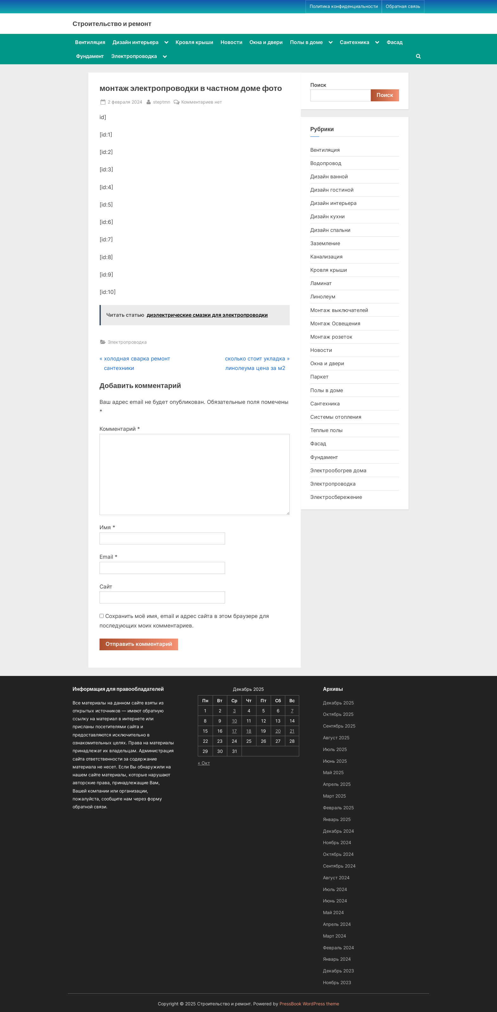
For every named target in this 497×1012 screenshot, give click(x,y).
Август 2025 (336, 737)
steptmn (161, 101)
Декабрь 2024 (338, 831)
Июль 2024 (335, 889)
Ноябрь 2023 (337, 982)
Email (109, 557)
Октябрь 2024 (338, 854)
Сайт (106, 586)
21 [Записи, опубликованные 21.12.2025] (292, 731)
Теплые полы (326, 430)
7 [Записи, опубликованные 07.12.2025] (292, 710)
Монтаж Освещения (335, 323)
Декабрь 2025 (338, 702)
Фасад (395, 42)
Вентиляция (90, 42)
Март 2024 (334, 936)
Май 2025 (333, 772)
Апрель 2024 (337, 924)
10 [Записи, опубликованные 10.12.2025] (234, 720)
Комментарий (120, 429)
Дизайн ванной (329, 176)
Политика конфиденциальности (344, 6)
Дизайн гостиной (332, 190)
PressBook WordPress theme (309, 1003)
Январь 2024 (337, 959)
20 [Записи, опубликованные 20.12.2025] (278, 731)
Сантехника (354, 42)
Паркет (319, 376)
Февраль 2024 (338, 947)
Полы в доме (306, 42)
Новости (231, 42)
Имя (107, 527)
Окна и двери (266, 42)
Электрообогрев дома (338, 470)
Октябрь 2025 (338, 714)
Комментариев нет (201, 102)
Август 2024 (336, 877)
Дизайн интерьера (135, 42)
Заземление (325, 243)
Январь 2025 (337, 819)
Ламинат (321, 283)
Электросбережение (336, 497)
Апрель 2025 (337, 784)
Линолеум (322, 296)
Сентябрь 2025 (339, 726)
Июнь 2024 (335, 901)
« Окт (204, 763)
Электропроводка (134, 56)
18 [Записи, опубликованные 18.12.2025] (248, 731)
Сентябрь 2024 (339, 866)
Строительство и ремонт (112, 23)
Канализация (326, 256)
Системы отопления (335, 417)
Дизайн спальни (330, 230)
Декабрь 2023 (338, 970)
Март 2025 (334, 796)
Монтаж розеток (331, 337)
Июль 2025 (335, 749)
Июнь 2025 (335, 761)
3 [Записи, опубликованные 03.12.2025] (234, 710)
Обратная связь (403, 6)
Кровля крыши (194, 42)
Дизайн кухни (327, 216)
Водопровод (325, 163)
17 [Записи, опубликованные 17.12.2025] (234, 731)
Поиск (318, 85)
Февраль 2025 (338, 807)
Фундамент (90, 56)
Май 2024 (333, 912)
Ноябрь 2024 (337, 842)
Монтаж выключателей (339, 310)
